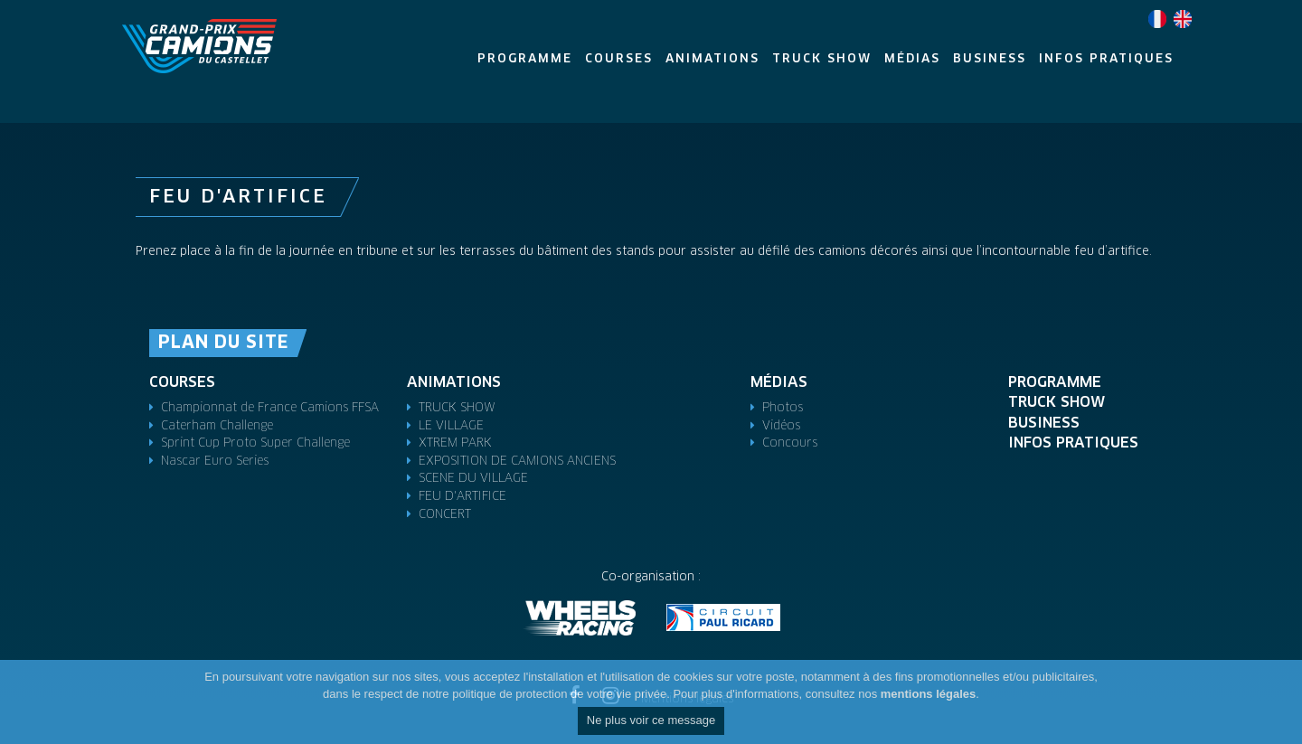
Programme (1054, 382)
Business (1044, 423)
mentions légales (928, 694)
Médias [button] (912, 59)
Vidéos (781, 426)
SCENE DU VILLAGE (473, 479)
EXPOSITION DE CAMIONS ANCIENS (517, 461)
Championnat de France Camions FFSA (270, 408)
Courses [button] (619, 59)
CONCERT (445, 515)
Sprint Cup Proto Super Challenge (255, 443)
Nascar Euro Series (215, 461)
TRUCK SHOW (457, 408)
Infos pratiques (1073, 443)
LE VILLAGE (451, 426)
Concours (789, 443)
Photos (782, 408)
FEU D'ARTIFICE (462, 497)
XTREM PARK (455, 443)
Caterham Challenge (217, 426)
